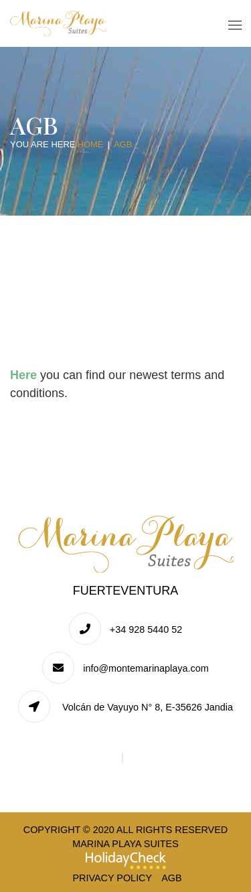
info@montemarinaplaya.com (145, 668)
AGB (171, 878)
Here (23, 375)
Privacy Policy (112, 878)
